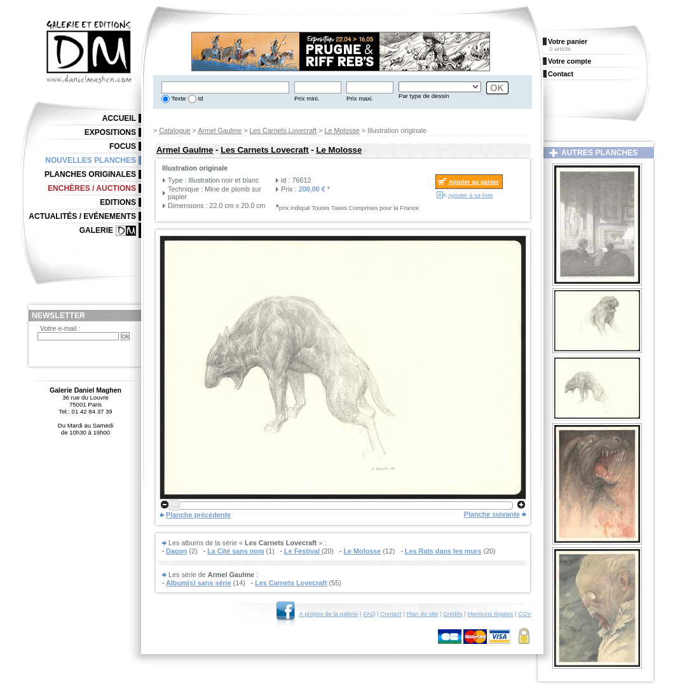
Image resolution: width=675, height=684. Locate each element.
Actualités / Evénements (82, 216)
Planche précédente (198, 515)
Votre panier (567, 41)
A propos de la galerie (328, 613)
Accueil (119, 118)
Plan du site (422, 613)
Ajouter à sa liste (470, 195)
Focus (122, 146)
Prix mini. (306, 98)
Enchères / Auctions (92, 188)
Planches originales (90, 174)
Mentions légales (490, 613)
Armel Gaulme (220, 130)
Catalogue (174, 130)
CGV (524, 613)
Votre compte (569, 61)
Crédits (452, 613)
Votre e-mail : (60, 328)
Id (199, 98)
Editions (118, 202)
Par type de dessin (424, 95)
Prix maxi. (359, 98)
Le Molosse (342, 130)
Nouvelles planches (90, 160)
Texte (178, 98)
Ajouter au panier (474, 181)
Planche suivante (492, 514)
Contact (390, 613)
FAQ (369, 613)
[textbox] (225, 87)
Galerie (96, 230)
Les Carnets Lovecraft (283, 130)
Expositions (110, 132)
